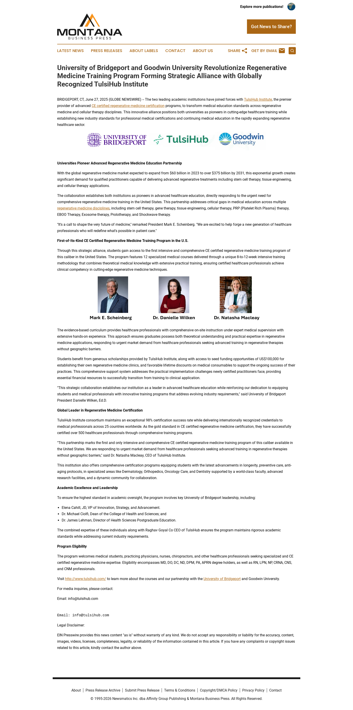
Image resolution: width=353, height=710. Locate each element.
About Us (203, 50)
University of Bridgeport (222, 579)
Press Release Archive (103, 690)
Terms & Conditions (179, 690)
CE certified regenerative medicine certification (128, 106)
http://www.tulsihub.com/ (85, 579)
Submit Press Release (142, 690)
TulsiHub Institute (258, 99)
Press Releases (106, 50)
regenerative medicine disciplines (83, 208)
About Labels (143, 50)
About (76, 690)
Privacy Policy (253, 690)
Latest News (70, 50)
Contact (175, 50)
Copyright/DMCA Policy (219, 690)
